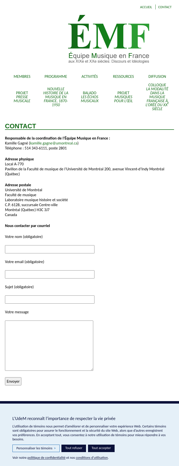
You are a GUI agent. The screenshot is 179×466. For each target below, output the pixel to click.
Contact (165, 7)
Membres (22, 76)
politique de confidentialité (46, 458)
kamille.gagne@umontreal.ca (53, 143)
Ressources (123, 76)
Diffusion (157, 76)
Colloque (157, 97)
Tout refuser (73, 448)
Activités (90, 76)
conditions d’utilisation (92, 458)
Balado (89, 97)
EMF (110, 40)
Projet (22, 97)
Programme (56, 76)
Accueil (146, 7)
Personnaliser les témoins (36, 448)
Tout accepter (101, 448)
